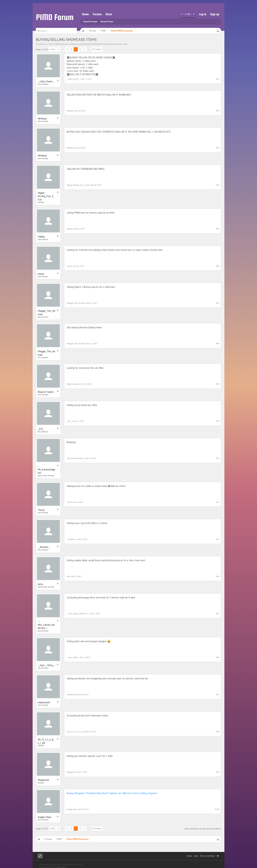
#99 (217, 772)
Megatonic (43, 779)
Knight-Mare (44, 817)
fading (41, 236)
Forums (97, 14)
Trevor (41, 510)
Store (109, 14)
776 (93, 49)
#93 (217, 539)
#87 (217, 303)
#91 (217, 458)
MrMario (42, 118)
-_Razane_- (44, 547)
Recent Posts (107, 21)
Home (85, 14)
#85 (217, 228)
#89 (217, 384)
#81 (217, 79)
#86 (217, 266)
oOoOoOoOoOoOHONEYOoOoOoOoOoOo (98, 44)
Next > (99, 49)
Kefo (40, 584)
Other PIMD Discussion (59, 44)
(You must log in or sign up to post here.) (203, 828)
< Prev (52, 49)
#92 (217, 502)
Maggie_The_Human (46, 312)
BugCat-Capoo (46, 391)
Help (196, 856)
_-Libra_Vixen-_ (46, 81)
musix (41, 273)
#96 (217, 657)
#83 (217, 148)
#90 (217, 421)
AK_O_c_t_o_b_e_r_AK (46, 741)
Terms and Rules (207, 856)
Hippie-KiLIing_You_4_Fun (46, 196)
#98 (217, 731)
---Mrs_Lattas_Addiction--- (46, 625)
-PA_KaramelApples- (46, 469)
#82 (217, 110)
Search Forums (90, 21)
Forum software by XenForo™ (61, 864)
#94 (217, 576)
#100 (217, 809)
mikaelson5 (44, 702)
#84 (217, 185)
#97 (217, 694)
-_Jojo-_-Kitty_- (46, 665)
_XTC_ (41, 429)
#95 (217, 613)
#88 (217, 343)
